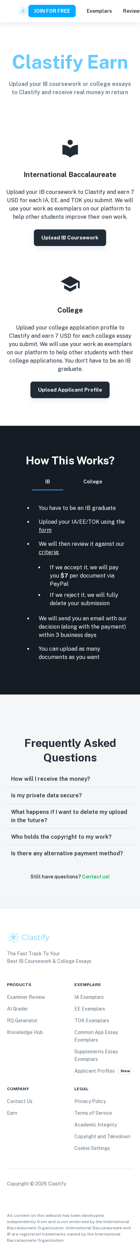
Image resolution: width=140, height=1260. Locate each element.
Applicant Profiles (94, 1071)
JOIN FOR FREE (52, 11)
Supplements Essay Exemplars (96, 1055)
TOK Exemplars (91, 1020)
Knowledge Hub (25, 1032)
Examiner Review (26, 997)
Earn (12, 1113)
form (45, 530)
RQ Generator (22, 1020)
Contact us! (96, 876)
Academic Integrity (95, 1125)
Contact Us (19, 1101)
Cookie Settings (92, 1148)
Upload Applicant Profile (70, 390)
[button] (70, 779)
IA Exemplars (89, 997)
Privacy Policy (90, 1101)
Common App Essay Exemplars (96, 1036)
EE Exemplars (89, 1009)
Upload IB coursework (70, 237)
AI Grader (17, 1009)
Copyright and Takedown (102, 1136)
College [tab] (92, 481)
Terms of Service (93, 1113)
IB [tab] (47, 484)
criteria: (49, 552)
